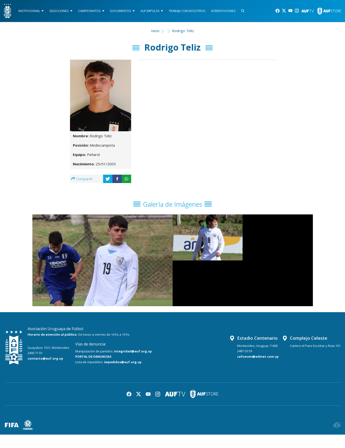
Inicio (155, 32)
